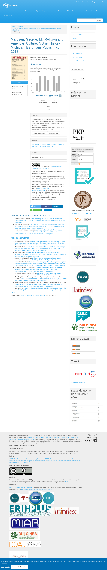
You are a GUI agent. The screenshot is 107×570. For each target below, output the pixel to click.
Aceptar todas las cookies (19, 567)
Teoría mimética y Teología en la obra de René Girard (46, 218)
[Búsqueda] (86, 20)
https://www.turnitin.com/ (78, 382)
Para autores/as (77, 57)
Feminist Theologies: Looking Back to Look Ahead (37, 288)
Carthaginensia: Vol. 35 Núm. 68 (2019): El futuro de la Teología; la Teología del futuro (40, 265)
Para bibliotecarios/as (78, 61)
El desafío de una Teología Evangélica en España (47, 258)
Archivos (13, 11)
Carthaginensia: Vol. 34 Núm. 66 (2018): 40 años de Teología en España (36, 260)
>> (15, 293)
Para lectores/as (77, 53)
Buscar (99, 20)
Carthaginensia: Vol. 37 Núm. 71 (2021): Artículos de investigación (34, 234)
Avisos (21, 11)
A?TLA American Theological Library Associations (30, 459)
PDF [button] (19, 82)
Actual (6, 11)
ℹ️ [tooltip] (60, 95)
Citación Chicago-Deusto (74, 11)
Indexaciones (29, 11)
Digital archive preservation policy (45, 11)
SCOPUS (12, 459)
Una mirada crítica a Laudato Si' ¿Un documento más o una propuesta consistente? (39, 284)
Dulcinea (49, 461)
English (74, 38)
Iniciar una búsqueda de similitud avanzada (32, 295)
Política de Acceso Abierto (92, 11)
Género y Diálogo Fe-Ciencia (28, 278)
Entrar (103, 2)
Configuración (5, 567)
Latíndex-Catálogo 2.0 (82, 2)
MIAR (27, 489)
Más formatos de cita (39, 133)
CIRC (22, 489)
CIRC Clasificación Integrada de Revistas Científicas (31, 461)
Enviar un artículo (77, 69)
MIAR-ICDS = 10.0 (77, 213)
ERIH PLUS (89, 213)
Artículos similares (20, 238)
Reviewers (61, 11)
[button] (35, 206)
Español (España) (77, 34)
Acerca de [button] (8, 15)
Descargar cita (54, 133)
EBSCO (11, 487)
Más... (67, 482)
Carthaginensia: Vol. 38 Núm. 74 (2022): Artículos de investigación (34, 286)
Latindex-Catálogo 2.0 (21, 487)
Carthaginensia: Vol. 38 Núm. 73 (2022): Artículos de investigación (43, 275)
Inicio (13, 26)
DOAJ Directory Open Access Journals (40, 489)
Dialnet (30, 487)
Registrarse (95, 2)
